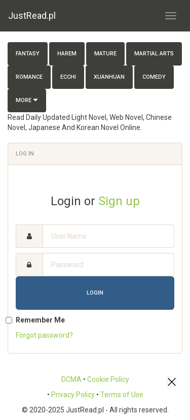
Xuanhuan (109, 77)
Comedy (154, 77)
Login (95, 292)
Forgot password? (44, 335)
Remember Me (40, 320)
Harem (67, 53)
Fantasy (28, 53)
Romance (29, 77)
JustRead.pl (32, 15)
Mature (105, 53)
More (27, 100)
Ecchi (68, 77)
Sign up (119, 201)
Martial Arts (154, 53)
